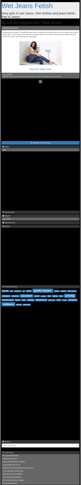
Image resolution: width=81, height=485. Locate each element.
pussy (18, 300)
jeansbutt (15, 296)
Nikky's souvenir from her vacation (14, 462)
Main (4, 150)
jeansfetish (26, 296)
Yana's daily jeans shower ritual (13, 471)
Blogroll (6, 216)
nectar (37, 296)
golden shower (43, 290)
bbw (11, 291)
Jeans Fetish (7, 219)
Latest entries (8, 452)
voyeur (65, 300)
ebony (29, 291)
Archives (6, 441)
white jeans (26, 304)
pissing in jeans (7, 300)
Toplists (6, 226)
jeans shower (18, 76)
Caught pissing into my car (11, 465)
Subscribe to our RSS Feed (40, 143)
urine (58, 300)
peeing (55, 296)
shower (31, 300)
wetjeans (8, 304)
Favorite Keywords (10, 286)
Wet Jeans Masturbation (10, 455)
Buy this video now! (40, 69)
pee (49, 296)
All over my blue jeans (10, 483)
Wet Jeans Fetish (27, 5)
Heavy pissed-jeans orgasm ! (12, 477)
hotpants (63, 291)
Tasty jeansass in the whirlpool (12, 474)
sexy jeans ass (46, 76)
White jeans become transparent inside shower (18, 468)
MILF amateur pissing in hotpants (13, 480)
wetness (18, 304)
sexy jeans (39, 76)
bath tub (5, 291)
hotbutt (56, 291)
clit (24, 291)
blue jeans (32, 76)
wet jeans (11, 76)
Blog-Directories (9, 223)
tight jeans (52, 300)
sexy (23, 300)
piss (61, 296)
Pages (6, 147)
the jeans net (41, 300)
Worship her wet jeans (10, 28)
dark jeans (26, 76)
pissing (69, 295)
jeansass (6, 296)
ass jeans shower (56, 76)
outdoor (43, 296)
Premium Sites (8, 212)
